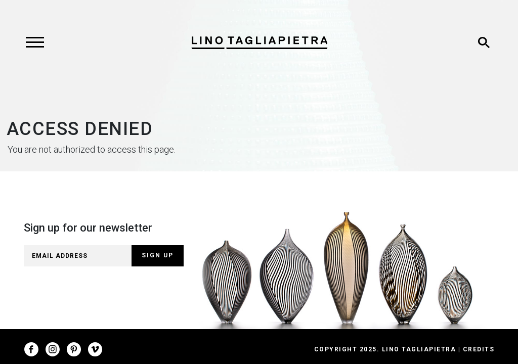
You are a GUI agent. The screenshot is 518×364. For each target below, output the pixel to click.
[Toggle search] (483, 42)
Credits (479, 349)
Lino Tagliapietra (419, 349)
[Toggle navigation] (35, 42)
